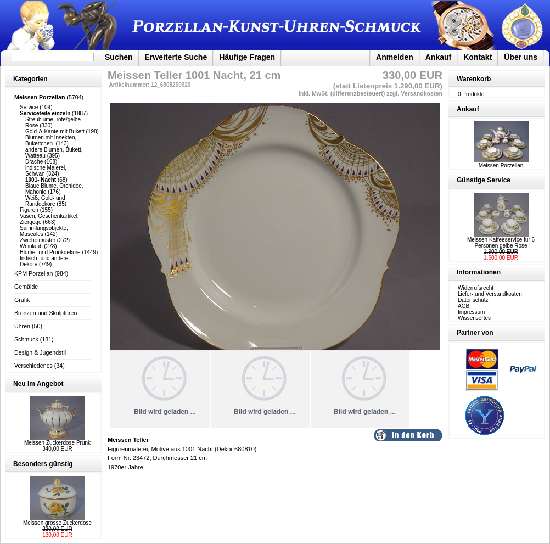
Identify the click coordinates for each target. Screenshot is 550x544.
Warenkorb (474, 79)
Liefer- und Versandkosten (490, 294)
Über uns (520, 57)
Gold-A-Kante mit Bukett (55, 131)
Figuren (29, 210)
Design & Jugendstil (40, 352)
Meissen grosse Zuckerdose (57, 523)
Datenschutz (473, 300)
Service (29, 107)
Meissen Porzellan (501, 163)
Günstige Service (483, 180)
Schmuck (26, 339)
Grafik (22, 299)
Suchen (119, 57)
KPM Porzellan (33, 273)
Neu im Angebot (38, 384)
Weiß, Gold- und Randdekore (45, 201)
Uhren (22, 326)
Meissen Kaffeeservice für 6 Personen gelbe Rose (501, 243)
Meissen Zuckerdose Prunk (57, 443)
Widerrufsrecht (475, 288)
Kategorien (30, 79)
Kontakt (477, 57)
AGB (463, 306)
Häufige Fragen (247, 57)
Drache (34, 162)
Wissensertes (474, 318)
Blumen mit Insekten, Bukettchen (50, 140)
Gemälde (26, 286)
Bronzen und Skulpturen (45, 313)
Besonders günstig (43, 464)
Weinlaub (31, 246)
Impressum (471, 312)
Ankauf (438, 57)
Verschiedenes (33, 365)
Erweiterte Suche (176, 57)
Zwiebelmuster (37, 240)
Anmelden (394, 57)
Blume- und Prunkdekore (50, 252)
